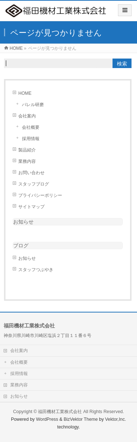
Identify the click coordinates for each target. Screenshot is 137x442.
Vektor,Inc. (115, 419)
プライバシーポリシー (40, 195)
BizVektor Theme (81, 419)
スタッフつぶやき (35, 269)
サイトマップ (31, 206)
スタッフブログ (33, 184)
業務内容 (27, 161)
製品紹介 (27, 150)
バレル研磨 (33, 104)
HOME (24, 93)
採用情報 (30, 138)
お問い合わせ (31, 172)
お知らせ (23, 222)
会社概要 (30, 127)
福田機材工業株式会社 (60, 411)
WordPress (47, 419)
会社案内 (27, 116)
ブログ (20, 245)
